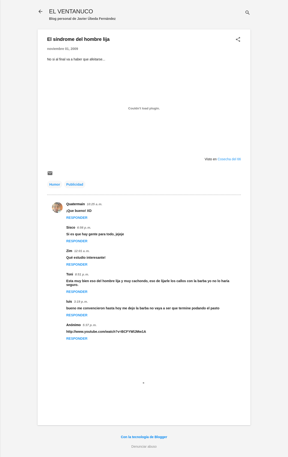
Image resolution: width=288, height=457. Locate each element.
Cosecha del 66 (229, 159)
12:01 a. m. (82, 251)
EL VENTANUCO (71, 11)
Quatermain (75, 204)
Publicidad (74, 184)
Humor (54, 184)
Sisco (70, 227)
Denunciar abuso (144, 446)
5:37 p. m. (90, 325)
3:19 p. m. (81, 301)
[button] (238, 40)
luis (69, 301)
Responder (77, 218)
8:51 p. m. (82, 274)
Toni (69, 274)
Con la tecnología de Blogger (144, 437)
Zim (69, 251)
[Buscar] (247, 13)
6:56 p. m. (84, 227)
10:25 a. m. (94, 204)
